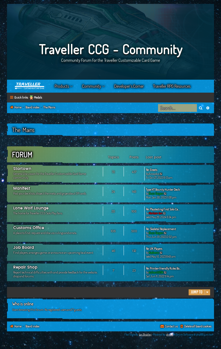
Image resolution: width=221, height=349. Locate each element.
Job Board (23, 248)
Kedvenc (154, 253)
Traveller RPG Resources (171, 86)
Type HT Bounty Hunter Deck (163, 189)
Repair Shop (25, 267)
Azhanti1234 (156, 272)
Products (62, 86)
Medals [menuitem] (38, 97)
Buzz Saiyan (156, 193)
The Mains (23, 129)
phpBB (169, 334)
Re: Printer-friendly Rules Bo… (163, 268)
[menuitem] (195, 326)
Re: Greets (151, 170)
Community (91, 86)
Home (29, 86)
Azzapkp (154, 174)
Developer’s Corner (129, 86)
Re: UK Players (154, 249)
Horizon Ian (155, 213)
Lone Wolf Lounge (30, 208)
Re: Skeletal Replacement (161, 229)
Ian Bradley (145, 334)
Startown (22, 169)
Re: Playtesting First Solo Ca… (163, 209)
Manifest (21, 188)
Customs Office (28, 228)
